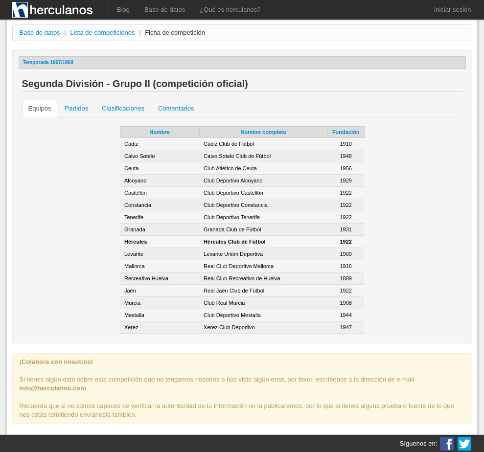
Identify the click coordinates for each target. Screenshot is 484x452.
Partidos (76, 108)
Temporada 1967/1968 (48, 62)
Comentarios (176, 108)
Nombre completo (263, 132)
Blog (123, 9)
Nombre (159, 132)
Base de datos (164, 9)
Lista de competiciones (102, 32)
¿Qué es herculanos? (230, 9)
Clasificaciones (123, 108)
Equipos (39, 108)
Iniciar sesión (452, 9)
